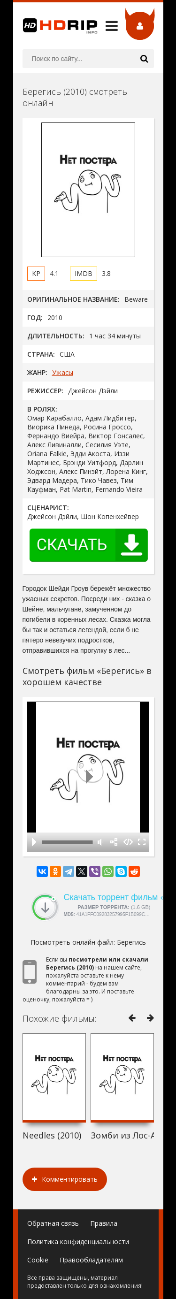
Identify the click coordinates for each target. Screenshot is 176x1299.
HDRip (55, 25)
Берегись (131, 942)
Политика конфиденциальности (78, 1241)
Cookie (37, 1259)
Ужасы (62, 372)
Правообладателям (91, 1259)
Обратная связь (53, 1223)
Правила (103, 1223)
